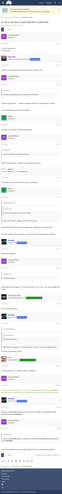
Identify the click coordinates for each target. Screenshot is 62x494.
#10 (60, 304)
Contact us (4, 473)
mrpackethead (7, 25)
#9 (60, 268)
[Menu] (2, 3)
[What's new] (55, 3)
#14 (60, 407)
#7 (60, 197)
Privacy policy (6, 479)
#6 (60, 177)
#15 (60, 429)
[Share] (57, 43)
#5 (60, 144)
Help (3, 482)
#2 (60, 65)
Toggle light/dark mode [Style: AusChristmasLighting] (7, 471)
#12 (60, 366)
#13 (60, 385)
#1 (60, 43)
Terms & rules (6, 476)
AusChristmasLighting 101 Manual (37, 11)
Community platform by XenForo (18, 492)
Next (9, 29)
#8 (60, 249)
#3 (60, 84)
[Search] (59, 3)
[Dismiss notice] (59, 9)
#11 (60, 323)
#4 (60, 125)
